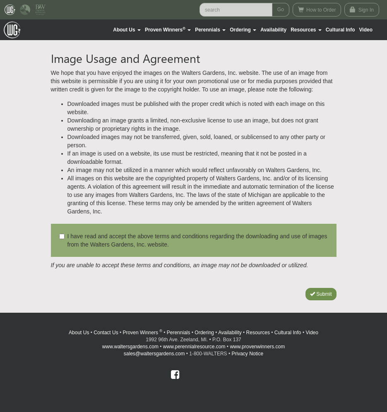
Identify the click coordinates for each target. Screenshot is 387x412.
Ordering (204, 332)
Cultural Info (340, 30)
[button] (127, 29)
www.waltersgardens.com (130, 347)
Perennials (178, 332)
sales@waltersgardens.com (154, 354)
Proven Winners (142, 332)
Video (311, 332)
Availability (273, 30)
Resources (258, 332)
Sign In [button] (362, 10)
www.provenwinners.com (257, 347)
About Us (79, 332)
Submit (321, 294)
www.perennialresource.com (194, 347)
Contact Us (106, 332)
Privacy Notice (248, 354)
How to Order (317, 10)
